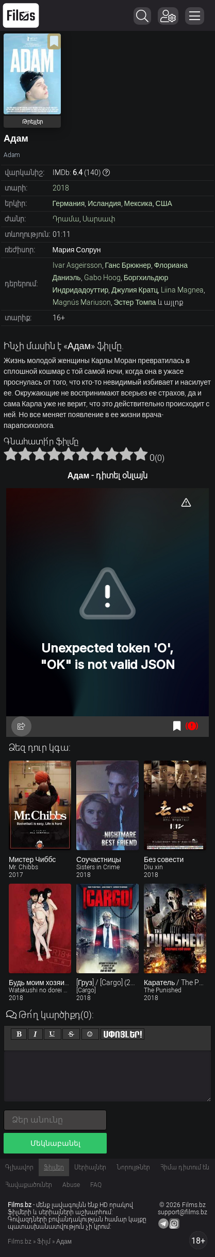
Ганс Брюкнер (128, 265)
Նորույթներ (133, 1167)
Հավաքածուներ (28, 1185)
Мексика (138, 203)
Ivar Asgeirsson (77, 265)
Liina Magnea (182, 290)
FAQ (96, 1185)
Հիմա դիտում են (184, 1167)
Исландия (104, 203)
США (164, 203)
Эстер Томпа (135, 302)
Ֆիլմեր (54, 1167)
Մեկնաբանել (55, 1143)
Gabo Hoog (102, 277)
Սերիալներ (90, 1167)
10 (141, 453)
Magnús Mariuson (82, 302)
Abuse (71, 1185)
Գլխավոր (19, 1167)
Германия (69, 203)
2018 (61, 188)
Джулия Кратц (134, 290)
